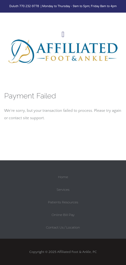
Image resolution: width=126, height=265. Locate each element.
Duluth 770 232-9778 (24, 6)
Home (63, 177)
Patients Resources (63, 202)
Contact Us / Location (63, 227)
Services (62, 189)
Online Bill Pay (63, 215)
